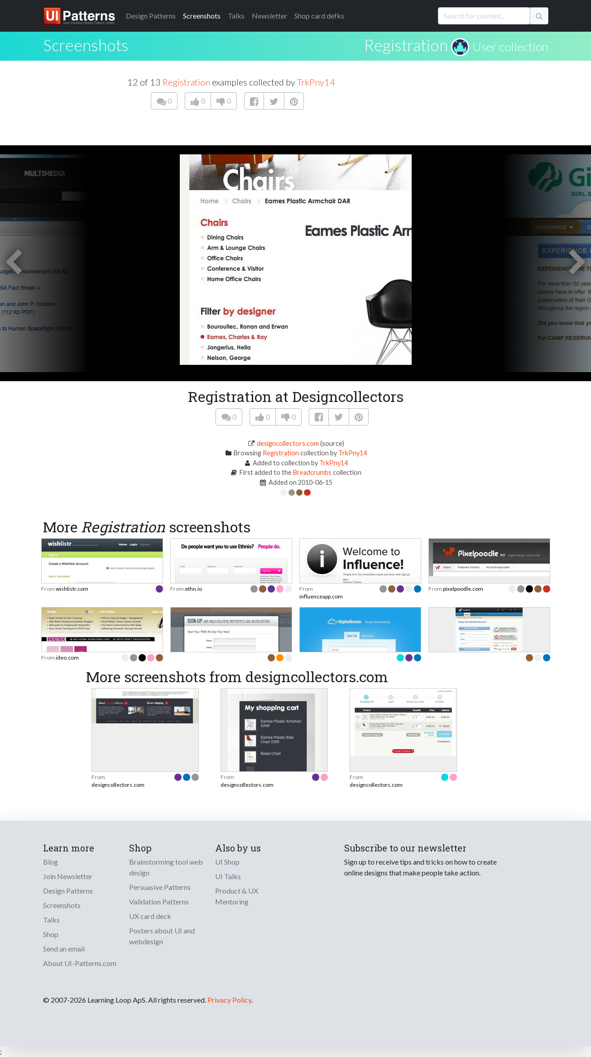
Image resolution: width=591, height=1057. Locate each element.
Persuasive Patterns (160, 887)
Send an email (64, 948)
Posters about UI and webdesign (162, 936)
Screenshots (202, 15)
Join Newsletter (67, 876)
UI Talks (228, 876)
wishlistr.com (72, 588)
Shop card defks (319, 15)
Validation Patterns (159, 901)
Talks (236, 15)
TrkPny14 (316, 82)
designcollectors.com (288, 443)
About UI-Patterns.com (79, 963)
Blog (50, 861)
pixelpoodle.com (463, 588)
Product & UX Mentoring (236, 896)
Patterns (151, 15)
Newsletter (269, 15)
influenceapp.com (321, 596)
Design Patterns (68, 890)
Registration (406, 44)
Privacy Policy (229, 999)
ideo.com (67, 657)
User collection (510, 46)
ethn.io (193, 588)
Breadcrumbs (312, 472)
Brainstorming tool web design (166, 867)
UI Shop (227, 861)
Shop (50, 934)
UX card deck (150, 916)
